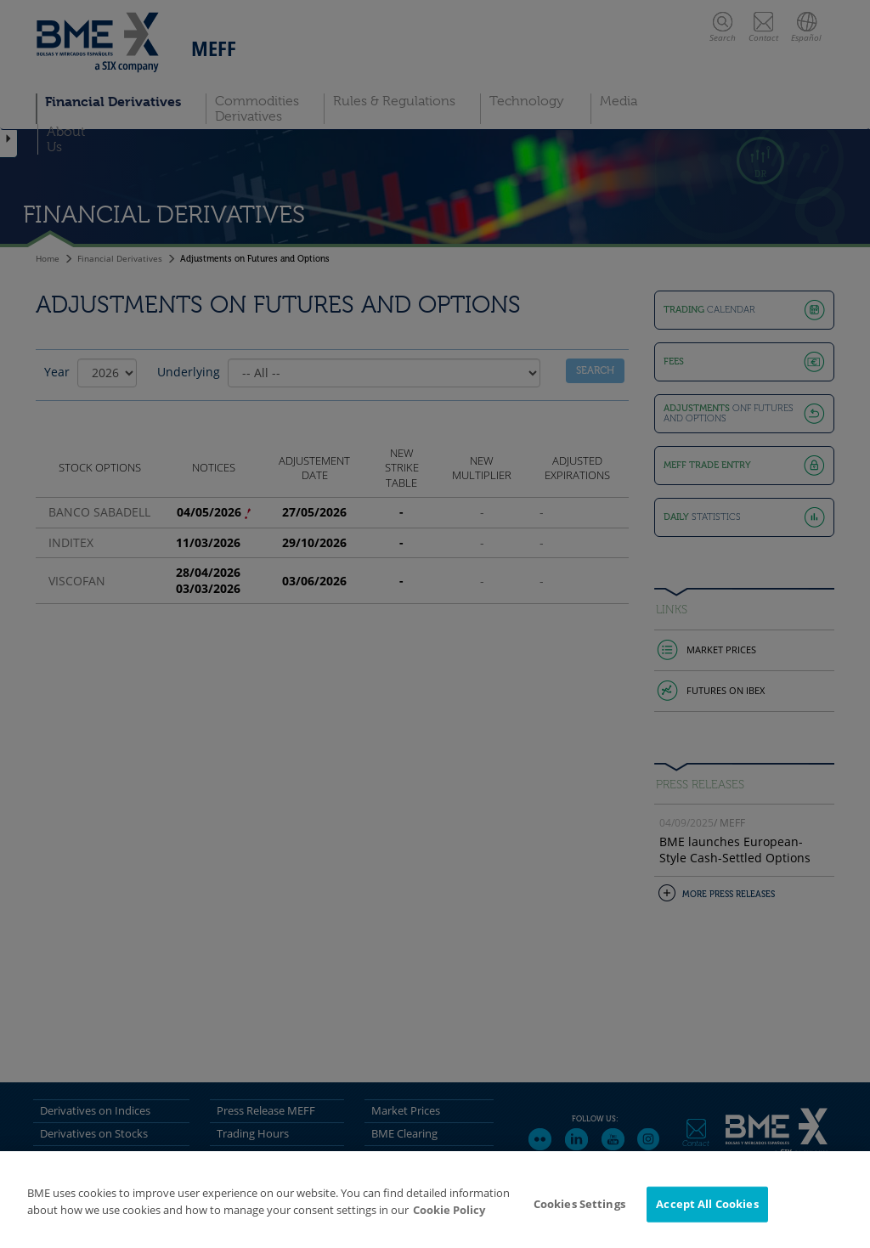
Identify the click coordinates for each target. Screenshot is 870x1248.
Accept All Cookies (707, 1210)
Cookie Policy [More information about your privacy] (449, 1216)
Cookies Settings (579, 1210)
